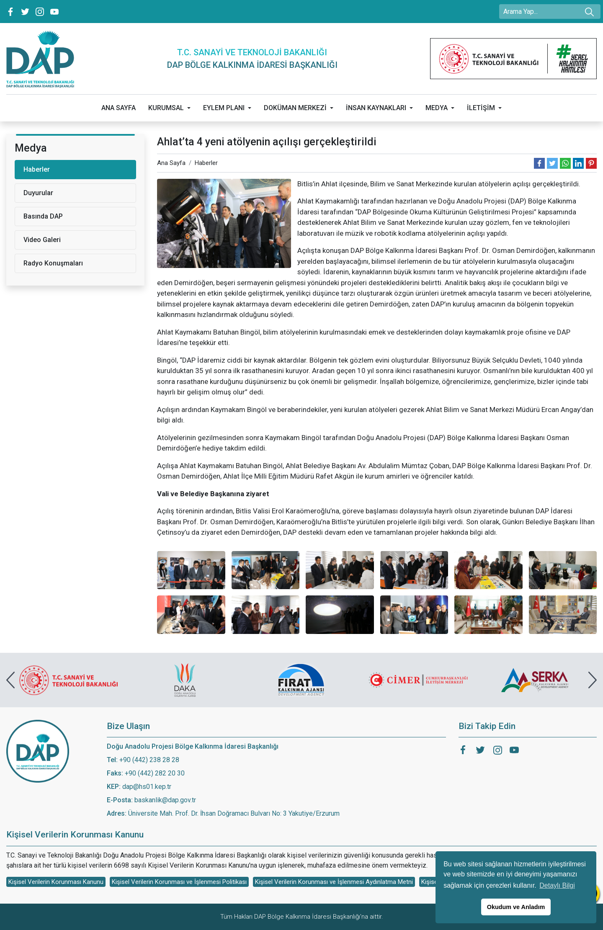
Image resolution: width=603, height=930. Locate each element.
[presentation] (10, 680)
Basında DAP (43, 216)
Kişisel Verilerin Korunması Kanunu (55, 882)
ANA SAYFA (118, 108)
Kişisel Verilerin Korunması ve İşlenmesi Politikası (179, 882)
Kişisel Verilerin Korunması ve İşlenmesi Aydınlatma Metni (334, 882)
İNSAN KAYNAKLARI (376, 108)
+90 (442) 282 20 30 (155, 773)
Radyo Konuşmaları (53, 263)
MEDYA (436, 108)
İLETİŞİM (481, 108)
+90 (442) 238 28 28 (149, 760)
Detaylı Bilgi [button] (557, 885)
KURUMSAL (166, 108)
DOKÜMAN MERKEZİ (295, 108)
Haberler (206, 163)
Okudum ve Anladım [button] (516, 907)
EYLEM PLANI (224, 108)
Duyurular (38, 193)
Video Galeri (42, 240)
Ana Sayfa (171, 163)
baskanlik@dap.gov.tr (165, 800)
